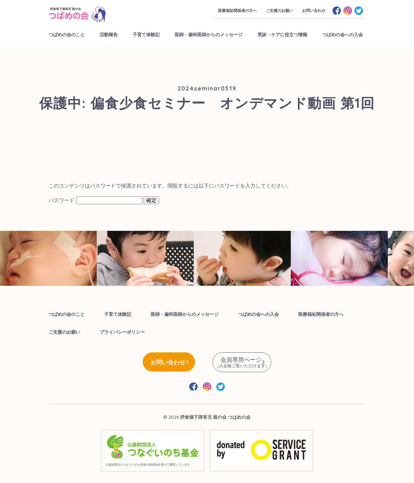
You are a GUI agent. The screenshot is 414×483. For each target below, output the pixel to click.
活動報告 (109, 35)
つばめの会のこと (67, 35)
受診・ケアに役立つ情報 (282, 35)
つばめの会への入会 (342, 35)
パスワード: (95, 200)
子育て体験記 (146, 35)
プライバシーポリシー (122, 332)
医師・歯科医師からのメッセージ (209, 35)
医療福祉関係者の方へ (237, 10)
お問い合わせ (313, 10)
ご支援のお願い (279, 10)
